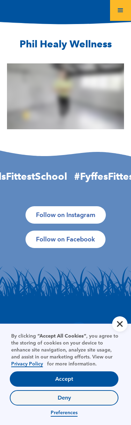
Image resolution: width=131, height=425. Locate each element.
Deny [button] (64, 397)
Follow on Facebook (65, 239)
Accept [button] (64, 379)
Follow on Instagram (65, 214)
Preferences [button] (64, 412)
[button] (120, 10)
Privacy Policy (27, 363)
